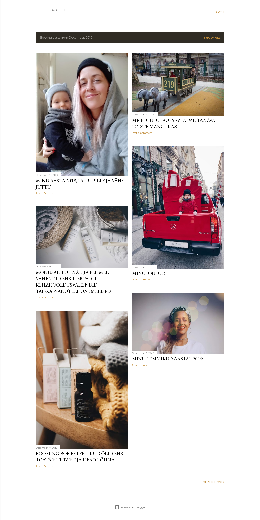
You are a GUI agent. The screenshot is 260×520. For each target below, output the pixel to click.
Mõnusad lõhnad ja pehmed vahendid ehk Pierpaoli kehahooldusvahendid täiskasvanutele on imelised (73, 281)
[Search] (218, 12)
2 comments (139, 365)
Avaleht (58, 10)
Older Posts (213, 482)
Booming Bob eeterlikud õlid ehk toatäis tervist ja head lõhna (80, 456)
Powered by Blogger (130, 507)
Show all (212, 37)
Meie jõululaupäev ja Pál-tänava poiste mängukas (173, 123)
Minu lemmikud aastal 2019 (167, 359)
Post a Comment (46, 193)
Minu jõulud (148, 273)
